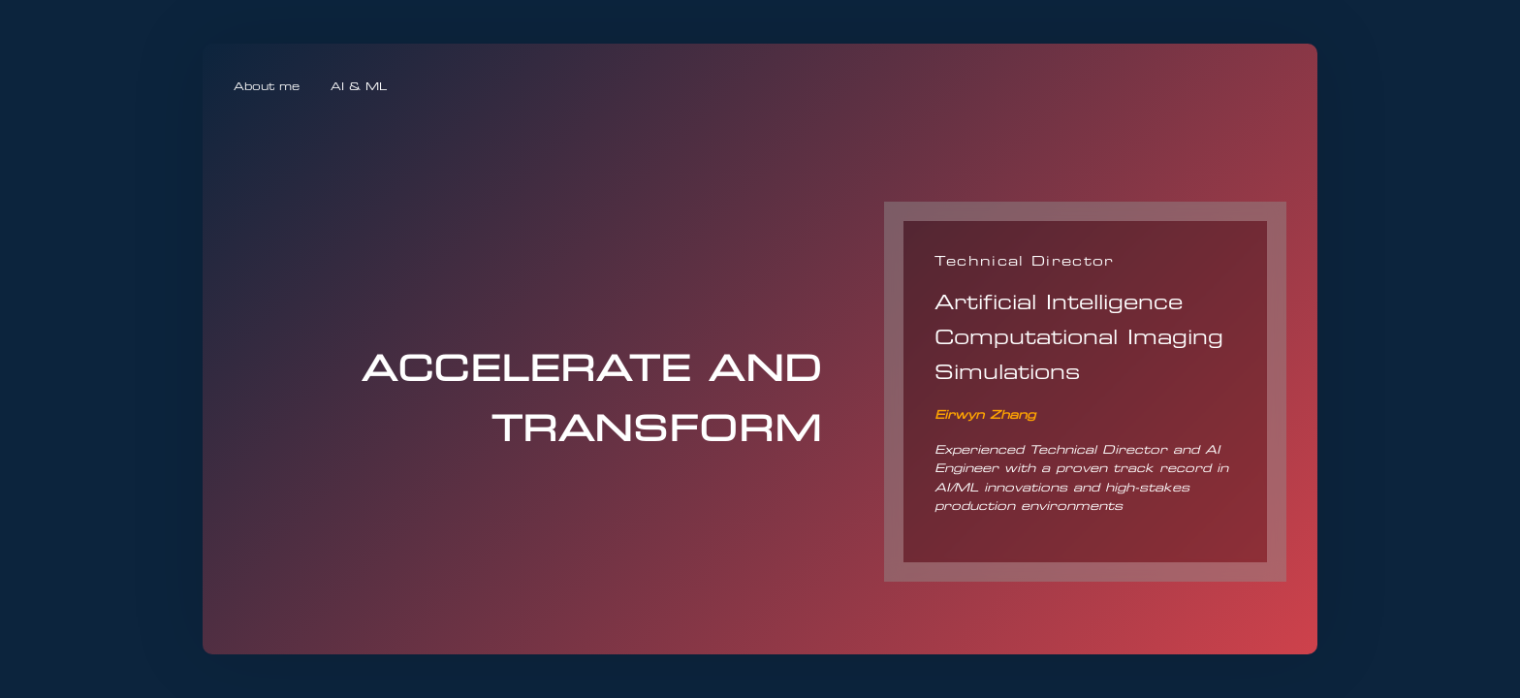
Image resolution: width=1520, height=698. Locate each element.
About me (267, 86)
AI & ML (359, 86)
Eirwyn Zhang (984, 414)
